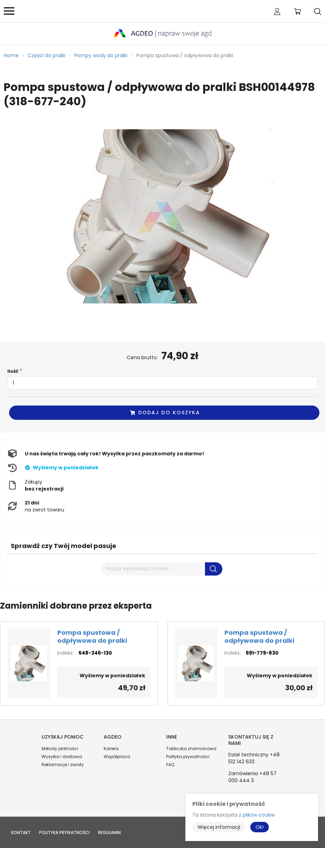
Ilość (13, 371)
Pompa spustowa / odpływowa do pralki (92, 636)
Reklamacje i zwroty (63, 765)
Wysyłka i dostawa (62, 757)
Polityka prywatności (187, 757)
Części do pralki (46, 55)
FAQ (170, 765)
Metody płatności (60, 748)
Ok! (260, 827)
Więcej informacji (219, 827)
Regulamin (109, 832)
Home (11, 55)
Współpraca (117, 757)
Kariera (111, 748)
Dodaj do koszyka (164, 412)
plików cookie (259, 814)
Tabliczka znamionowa (191, 748)
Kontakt (21, 832)
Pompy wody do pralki (100, 55)
